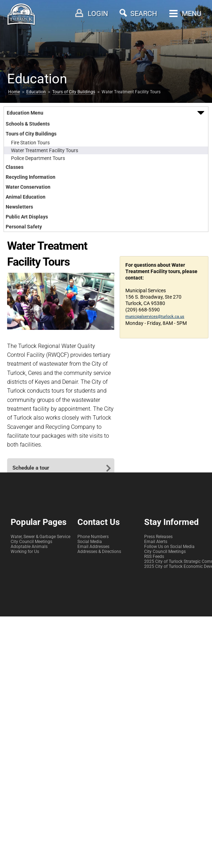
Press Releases (158, 536)
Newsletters (19, 207)
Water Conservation (28, 187)
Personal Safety (24, 226)
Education (36, 91)
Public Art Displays (27, 217)
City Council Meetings (31, 541)
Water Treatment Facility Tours (44, 150)
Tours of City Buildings (73, 91)
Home (14, 91)
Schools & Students (28, 124)
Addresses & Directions (99, 551)
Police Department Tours (38, 158)
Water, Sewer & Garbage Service (40, 536)
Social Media (89, 541)
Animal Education (25, 197)
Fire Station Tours (30, 142)
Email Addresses (93, 546)
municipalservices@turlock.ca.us (154, 316)
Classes (14, 167)
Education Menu (25, 113)
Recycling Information (30, 177)
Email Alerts (155, 541)
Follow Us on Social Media (169, 546)
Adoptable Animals (29, 546)
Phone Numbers (93, 536)
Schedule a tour (30, 468)
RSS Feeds (154, 556)
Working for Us (25, 551)
